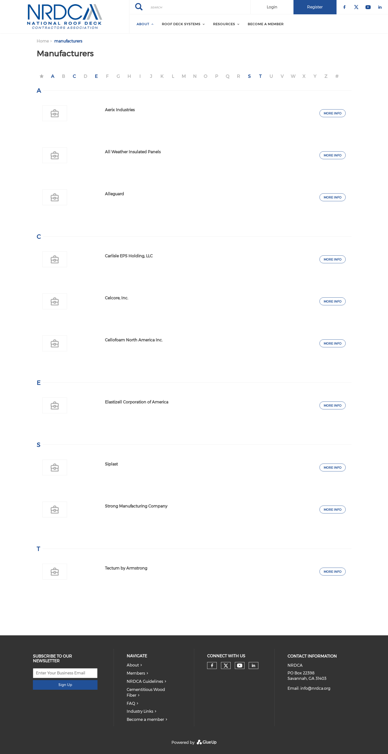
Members (136, 673)
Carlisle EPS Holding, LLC (129, 256)
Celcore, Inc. (116, 298)
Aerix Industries (120, 110)
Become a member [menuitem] (266, 24)
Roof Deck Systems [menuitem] (181, 24)
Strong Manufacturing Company (136, 506)
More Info (332, 113)
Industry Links (140, 711)
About (133, 665)
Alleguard (114, 194)
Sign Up (65, 685)
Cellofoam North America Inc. (134, 340)
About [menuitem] (143, 24)
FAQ (131, 703)
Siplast (111, 464)
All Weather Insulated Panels (133, 152)
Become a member (145, 719)
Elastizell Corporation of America (136, 402)
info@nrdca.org (315, 688)
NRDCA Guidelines (145, 681)
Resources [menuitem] (224, 24)
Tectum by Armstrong (126, 568)
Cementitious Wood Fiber (146, 692)
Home (43, 41)
